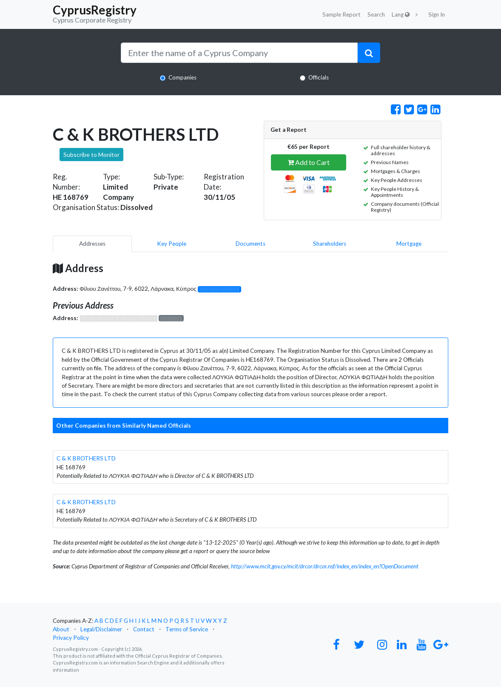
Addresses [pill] (92, 243)
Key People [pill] (171, 243)
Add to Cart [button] (309, 162)
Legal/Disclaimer (101, 629)
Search (376, 14)
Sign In (436, 14)
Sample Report (341, 14)
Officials (318, 77)
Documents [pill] (250, 243)
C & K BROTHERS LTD (86, 458)
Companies (182, 77)
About (61, 629)
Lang (401, 14)
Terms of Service (186, 629)
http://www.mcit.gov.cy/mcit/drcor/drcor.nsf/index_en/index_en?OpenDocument (324, 566)
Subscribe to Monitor (91, 154)
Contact (143, 629)
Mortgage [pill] (408, 243)
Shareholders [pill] (329, 243)
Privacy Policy (71, 637)
